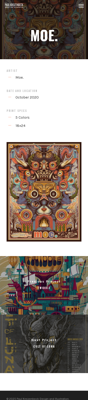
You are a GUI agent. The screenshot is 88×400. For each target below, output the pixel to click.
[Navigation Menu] (81, 5)
